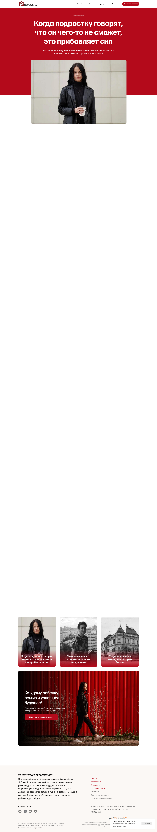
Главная (94, 778)
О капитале (93, 4)
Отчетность (116, 4)
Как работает (81, 4)
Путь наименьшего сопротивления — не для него (78, 659)
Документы (104, 4)
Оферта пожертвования (100, 795)
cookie (128, 821)
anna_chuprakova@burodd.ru (32, 828)
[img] (37, 642)
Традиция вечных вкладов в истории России (120, 659)
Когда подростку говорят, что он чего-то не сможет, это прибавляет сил (37, 659)
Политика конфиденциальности (103, 798)
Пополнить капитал (98, 788)
